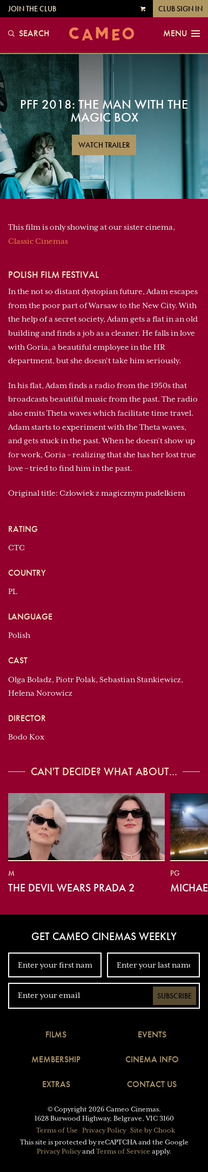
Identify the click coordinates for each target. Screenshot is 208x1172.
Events (152, 1034)
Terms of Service (123, 1151)
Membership (55, 1059)
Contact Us (152, 1084)
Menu (181, 33)
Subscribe (174, 996)
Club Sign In (180, 9)
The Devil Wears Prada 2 (71, 888)
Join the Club (32, 9)
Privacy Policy (104, 1130)
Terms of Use (57, 1130)
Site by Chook (152, 1130)
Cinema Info (152, 1059)
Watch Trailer (104, 145)
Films (55, 1034)
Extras (56, 1084)
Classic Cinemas (38, 241)
